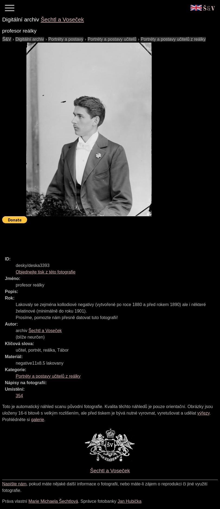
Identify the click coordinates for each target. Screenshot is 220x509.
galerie (37, 419)
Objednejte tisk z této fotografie (46, 272)
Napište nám (14, 484)
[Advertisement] (100, 237)
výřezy (203, 413)
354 (19, 395)
